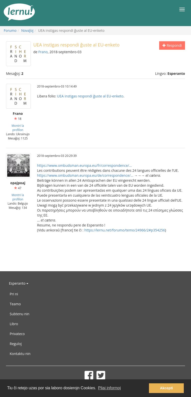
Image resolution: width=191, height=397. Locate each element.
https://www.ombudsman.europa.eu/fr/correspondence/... (84, 165)
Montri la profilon (18, 128)
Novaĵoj (27, 30)
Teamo (15, 304)
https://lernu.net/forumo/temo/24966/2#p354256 (124, 230)
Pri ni (14, 294)
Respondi (172, 45)
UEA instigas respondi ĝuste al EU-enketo (90, 96)
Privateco (17, 333)
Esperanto (18, 283)
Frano (43, 51)
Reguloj (16, 343)
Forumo (10, 30)
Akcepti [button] (166, 388)
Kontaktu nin (20, 353)
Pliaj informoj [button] (109, 388)
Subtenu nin (19, 313)
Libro (14, 323)
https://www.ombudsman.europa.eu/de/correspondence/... (85, 175)
